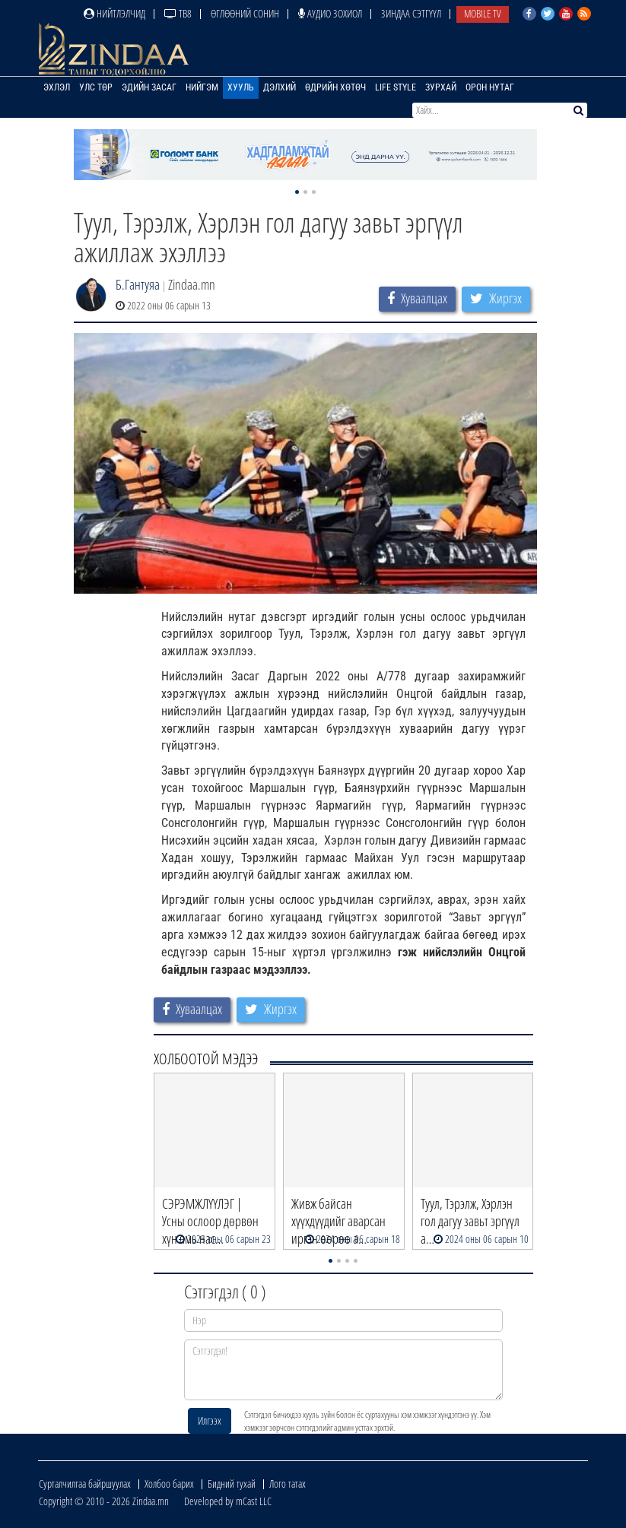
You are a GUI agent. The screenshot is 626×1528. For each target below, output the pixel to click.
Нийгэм (202, 87)
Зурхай (440, 87)
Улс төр (96, 87)
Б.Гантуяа (138, 284)
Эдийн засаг (149, 87)
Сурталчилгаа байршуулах (85, 1483)
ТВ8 (178, 13)
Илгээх (209, 1420)
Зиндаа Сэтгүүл (411, 13)
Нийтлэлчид (114, 13)
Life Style (395, 87)
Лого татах (287, 1483)
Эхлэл (56, 87)
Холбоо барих (169, 1483)
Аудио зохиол (330, 13)
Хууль (240, 87)
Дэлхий (279, 87)
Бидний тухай (232, 1483)
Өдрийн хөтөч (335, 87)
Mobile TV (482, 13)
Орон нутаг (490, 87)
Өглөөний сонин (245, 13)
